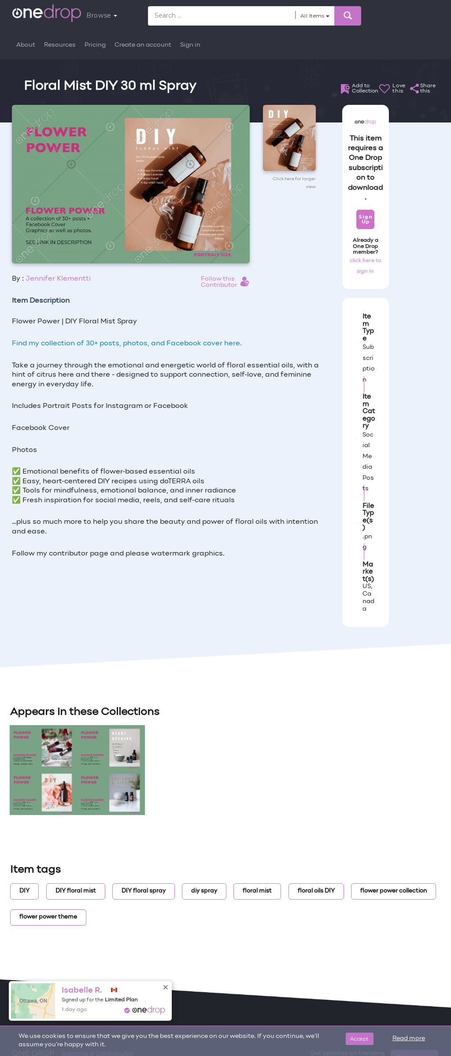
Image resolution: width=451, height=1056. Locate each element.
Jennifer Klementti (58, 278)
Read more (408, 1038)
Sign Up (365, 219)
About (25, 45)
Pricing (95, 45)
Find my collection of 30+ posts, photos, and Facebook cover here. (127, 343)
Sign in (190, 45)
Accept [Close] (359, 1038)
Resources (60, 45)
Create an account (143, 45)
